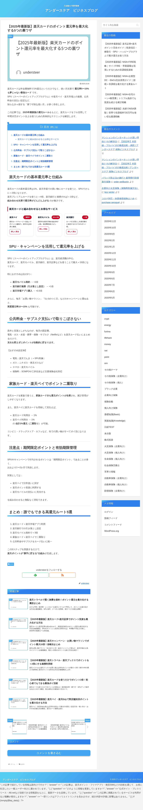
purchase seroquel (111, 202)
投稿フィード (110, 518)
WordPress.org (111, 531)
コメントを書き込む (48, 760)
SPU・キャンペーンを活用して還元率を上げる (37, 145)
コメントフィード (113, 524)
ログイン (108, 512)
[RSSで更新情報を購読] (51, 576)
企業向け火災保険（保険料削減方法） (120, 188)
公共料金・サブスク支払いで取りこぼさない (35, 151)
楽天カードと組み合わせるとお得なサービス (40, 139)
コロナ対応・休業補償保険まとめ (118, 198)
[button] (137, 25)
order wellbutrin (121, 182)
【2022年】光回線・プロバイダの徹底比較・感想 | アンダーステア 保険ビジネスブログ (120, 145)
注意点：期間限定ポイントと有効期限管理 (34, 162)
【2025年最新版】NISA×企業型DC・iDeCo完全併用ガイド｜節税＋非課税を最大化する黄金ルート (120, 82)
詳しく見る (15, 233)
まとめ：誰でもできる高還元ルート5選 (33, 168)
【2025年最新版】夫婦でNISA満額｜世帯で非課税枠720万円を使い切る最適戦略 (120, 112)
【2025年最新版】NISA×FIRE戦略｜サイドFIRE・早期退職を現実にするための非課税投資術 (120, 66)
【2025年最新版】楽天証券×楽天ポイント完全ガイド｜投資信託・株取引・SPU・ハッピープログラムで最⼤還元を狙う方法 (120, 50)
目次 (46, 126)
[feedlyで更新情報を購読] (46, 576)
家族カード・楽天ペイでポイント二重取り (34, 157)
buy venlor (109, 192)
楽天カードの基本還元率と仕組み (30, 135)
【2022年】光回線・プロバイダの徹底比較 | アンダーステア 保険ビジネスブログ (120, 167)
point (10, 565)
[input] (121, 25)
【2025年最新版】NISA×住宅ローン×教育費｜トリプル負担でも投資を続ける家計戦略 (120, 98)
